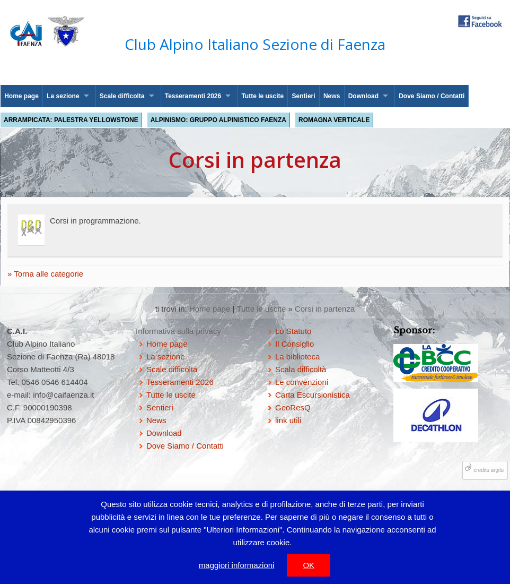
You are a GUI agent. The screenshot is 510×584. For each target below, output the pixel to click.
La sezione (63, 96)
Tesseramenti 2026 (193, 96)
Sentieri (303, 96)
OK (308, 565)
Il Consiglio (294, 343)
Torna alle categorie (47, 273)
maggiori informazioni (237, 565)
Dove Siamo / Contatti (431, 96)
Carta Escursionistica (312, 394)
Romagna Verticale (334, 120)
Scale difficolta (122, 96)
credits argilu (488, 470)
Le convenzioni (301, 382)
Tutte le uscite (262, 96)
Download (363, 96)
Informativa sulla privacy (178, 331)
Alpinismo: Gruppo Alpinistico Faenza (218, 120)
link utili (288, 420)
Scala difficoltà (300, 369)
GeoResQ (293, 407)
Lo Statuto (293, 331)
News (331, 96)
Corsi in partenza (325, 308)
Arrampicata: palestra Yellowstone (71, 120)
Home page (21, 96)
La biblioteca (297, 356)
